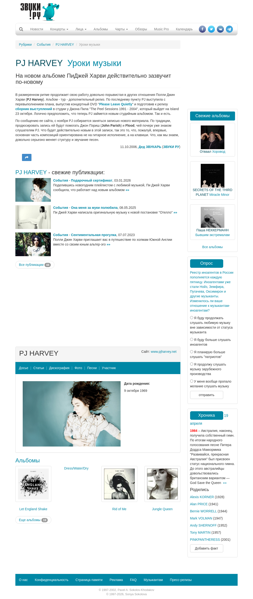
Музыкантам (153, 580)
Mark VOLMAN (201, 518)
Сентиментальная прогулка (93, 235)
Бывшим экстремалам (212, 235)
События (44, 44)
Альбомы (101, 29)
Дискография (59, 368)
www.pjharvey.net (164, 351)
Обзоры (141, 29)
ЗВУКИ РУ (171, 147)
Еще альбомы (33, 520)
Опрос (206, 263)
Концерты (59, 29)
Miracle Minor (219, 195)
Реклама (116, 580)
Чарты (121, 29)
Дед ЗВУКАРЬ (150, 147)
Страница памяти (88, 580)
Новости (36, 29)
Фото (78, 368)
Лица (81, 29)
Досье (23, 368)
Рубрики (25, 44)
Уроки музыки (94, 63)
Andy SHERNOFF (203, 525)
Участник (109, 368)
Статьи (38, 368)
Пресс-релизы (181, 580)
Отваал (205, 151)
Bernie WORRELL (203, 511)
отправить (206, 395)
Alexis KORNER (202, 497)
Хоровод (218, 151)
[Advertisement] (125, 10)
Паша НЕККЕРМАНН (212, 230)
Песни (92, 368)
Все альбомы (212, 247)
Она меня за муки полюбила (94, 208)
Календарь (184, 29)
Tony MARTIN (200, 532)
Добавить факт (206, 548)
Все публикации (35, 265)
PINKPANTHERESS (205, 539)
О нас (23, 580)
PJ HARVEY (65, 44)
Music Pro (161, 29)
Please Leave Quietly (115, 104)
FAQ (133, 580)
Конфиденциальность (51, 580)
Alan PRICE (199, 504)
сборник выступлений (33, 109)
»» (127, 190)
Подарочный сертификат (91, 180)
